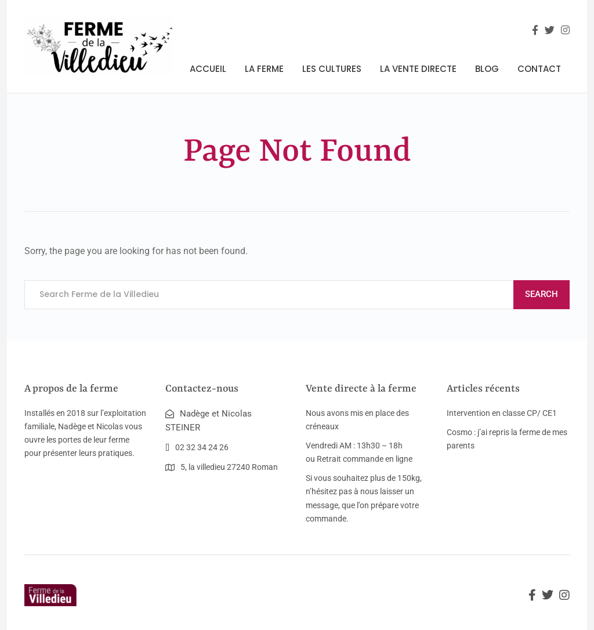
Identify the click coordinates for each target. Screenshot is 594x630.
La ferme (264, 69)
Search (541, 294)
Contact (539, 69)
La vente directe (418, 69)
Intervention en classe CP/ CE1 (502, 413)
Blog (487, 69)
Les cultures (331, 69)
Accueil (208, 69)
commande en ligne (377, 459)
